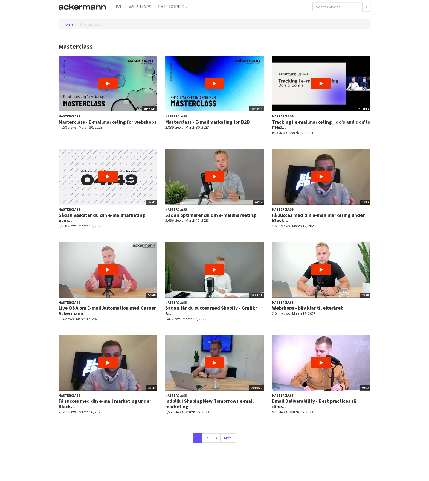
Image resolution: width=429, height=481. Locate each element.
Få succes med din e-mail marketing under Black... (318, 218)
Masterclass (69, 116)
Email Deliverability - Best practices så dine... (314, 404)
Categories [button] (173, 7)
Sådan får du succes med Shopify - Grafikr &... (211, 310)
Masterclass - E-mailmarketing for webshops (107, 122)
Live (117, 7)
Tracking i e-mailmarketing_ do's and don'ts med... (321, 125)
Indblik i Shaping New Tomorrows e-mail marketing (209, 404)
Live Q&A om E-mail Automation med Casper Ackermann (107, 310)
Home (68, 24)
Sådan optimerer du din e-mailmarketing (210, 215)
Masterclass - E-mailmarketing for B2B (207, 122)
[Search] (366, 6)
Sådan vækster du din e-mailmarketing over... (102, 218)
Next (228, 437)
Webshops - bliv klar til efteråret (307, 308)
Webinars (140, 7)
